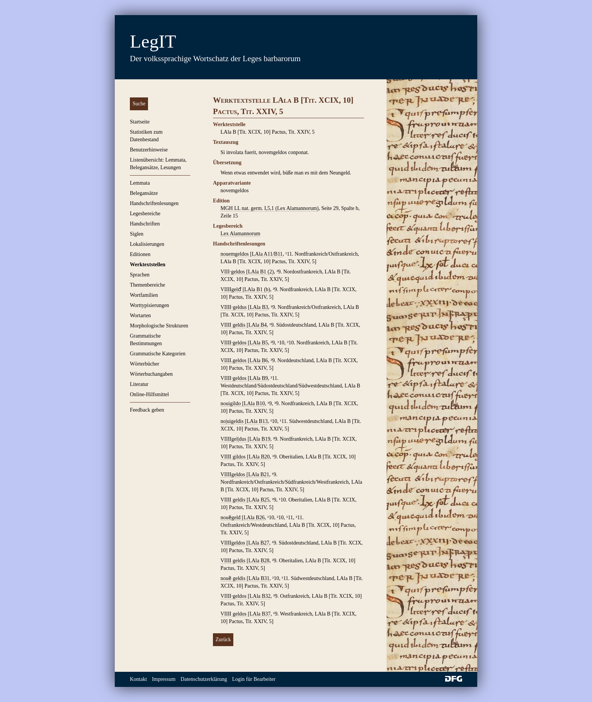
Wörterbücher (144, 364)
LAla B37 (260, 614)
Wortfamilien (144, 295)
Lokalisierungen (147, 244)
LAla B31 (259, 578)
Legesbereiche (145, 213)
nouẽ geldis (233, 578)
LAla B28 (259, 560)
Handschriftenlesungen (154, 203)
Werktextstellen (147, 264)
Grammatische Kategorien (157, 353)
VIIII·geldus (234, 307)
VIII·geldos (233, 272)
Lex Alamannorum (240, 233)
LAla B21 (258, 474)
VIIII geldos (234, 614)
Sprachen (140, 275)
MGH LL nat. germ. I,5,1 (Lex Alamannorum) (269, 208)
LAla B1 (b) (257, 289)
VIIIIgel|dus (234, 439)
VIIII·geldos (234, 343)
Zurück (223, 639)
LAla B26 (254, 517)
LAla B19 (259, 439)
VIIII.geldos (234, 360)
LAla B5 (259, 343)
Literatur (139, 384)
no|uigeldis (232, 421)
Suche (139, 103)
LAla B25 (259, 500)
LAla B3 (259, 307)
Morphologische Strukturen (159, 326)
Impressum (164, 679)
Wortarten (140, 315)
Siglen (136, 234)
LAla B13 (257, 421)
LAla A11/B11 (267, 254)
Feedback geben (147, 410)
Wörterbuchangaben (151, 374)
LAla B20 (259, 457)
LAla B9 (259, 378)
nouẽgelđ (231, 517)
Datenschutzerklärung (203, 679)
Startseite (140, 122)
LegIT (153, 41)
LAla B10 (254, 403)
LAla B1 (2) (261, 272)
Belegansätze (144, 193)
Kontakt (138, 679)
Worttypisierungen (149, 305)
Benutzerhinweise (149, 150)
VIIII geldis (233, 325)
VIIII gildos (233, 457)
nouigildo (231, 403)
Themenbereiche (147, 285)
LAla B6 (259, 360)
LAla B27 (258, 543)
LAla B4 (257, 325)
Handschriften (145, 224)
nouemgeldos (235, 254)
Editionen (140, 254)
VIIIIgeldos (233, 474)
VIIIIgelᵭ (231, 289)
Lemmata (140, 183)
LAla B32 (260, 596)
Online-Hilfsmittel (149, 394)
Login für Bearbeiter (254, 679)
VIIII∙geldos (234, 596)
